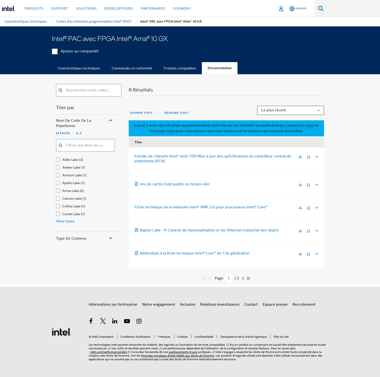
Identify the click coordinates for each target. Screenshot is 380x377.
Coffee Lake (71, 206)
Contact (251, 304)
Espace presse (275, 304)
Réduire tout (177, 113)
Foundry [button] (182, 8)
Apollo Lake (71, 183)
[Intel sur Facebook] (91, 322)
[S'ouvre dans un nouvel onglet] (300, 157)
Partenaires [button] (153, 8)
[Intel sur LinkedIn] (115, 322)
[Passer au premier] (204, 278)
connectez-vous (299, 125)
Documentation (220, 68)
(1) (83, 167)
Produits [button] (34, 8)
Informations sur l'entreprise (113, 304)
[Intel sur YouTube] (127, 322)
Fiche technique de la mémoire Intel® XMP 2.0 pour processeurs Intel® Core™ (201, 207)
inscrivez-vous (162, 131)
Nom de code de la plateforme (84, 123)
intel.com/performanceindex (108, 352)
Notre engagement (158, 304)
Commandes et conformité (132, 68)
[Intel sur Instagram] (139, 322)
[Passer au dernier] (248, 278)
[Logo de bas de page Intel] (61, 331)
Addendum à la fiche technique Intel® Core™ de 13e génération (192, 253)
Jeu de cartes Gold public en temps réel (172, 184)
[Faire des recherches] (321, 8)
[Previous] (210, 278)
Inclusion (187, 304)
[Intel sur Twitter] (103, 322)
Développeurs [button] (118, 8)
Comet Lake (71, 214)
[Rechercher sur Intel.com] (352, 8)
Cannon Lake (72, 198)
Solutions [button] (86, 8)
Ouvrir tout (141, 113)
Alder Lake (70, 159)
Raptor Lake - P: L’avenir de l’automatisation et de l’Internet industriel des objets (207, 230)
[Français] (298, 8)
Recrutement (304, 304)
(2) (82, 190)
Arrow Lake (70, 190)
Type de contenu (84, 238)
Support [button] (59, 8)
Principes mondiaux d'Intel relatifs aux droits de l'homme (177, 355)
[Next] (243, 278)
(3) (81, 159)
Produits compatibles (180, 68)
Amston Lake (72, 175)
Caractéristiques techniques (79, 68)
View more (65, 221)
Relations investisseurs (219, 304)
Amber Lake (71, 167)
